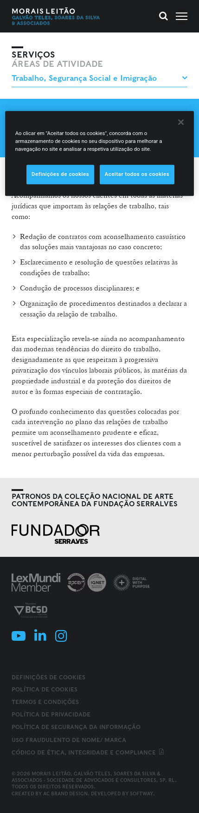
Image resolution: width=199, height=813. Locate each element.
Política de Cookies (44, 689)
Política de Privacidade (51, 714)
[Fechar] (181, 122)
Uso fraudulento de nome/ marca (69, 739)
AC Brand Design (65, 793)
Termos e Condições (45, 701)
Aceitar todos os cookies (137, 174)
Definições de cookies (48, 677)
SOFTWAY (141, 793)
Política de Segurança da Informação (76, 726)
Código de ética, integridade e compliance (88, 752)
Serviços (33, 54)
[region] (99, 153)
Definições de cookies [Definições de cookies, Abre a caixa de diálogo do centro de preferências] (60, 174)
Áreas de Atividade (57, 64)
